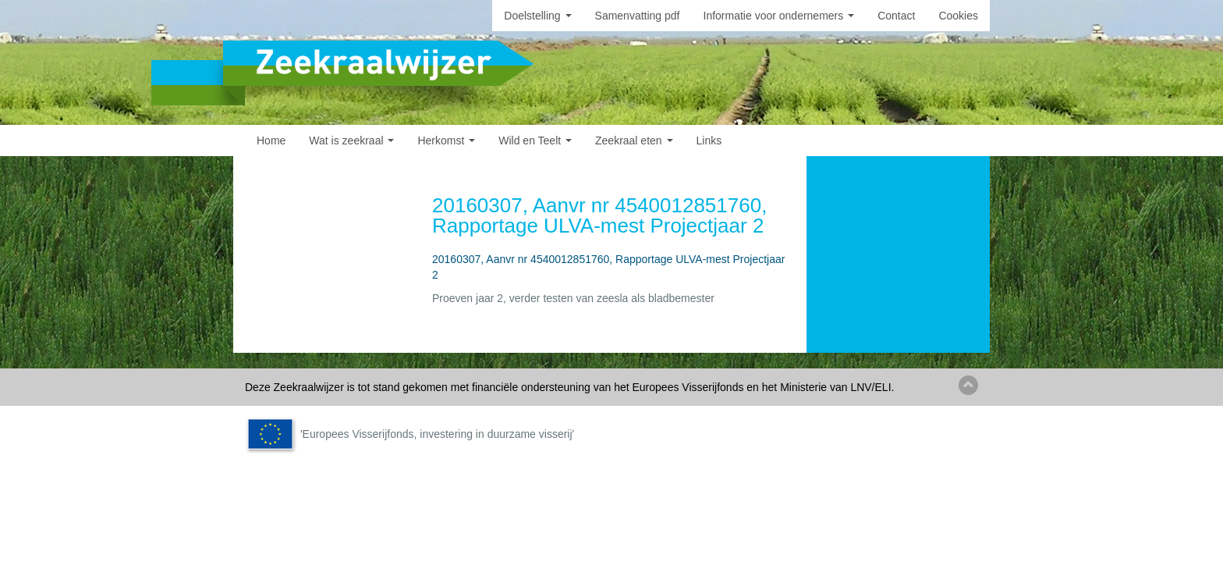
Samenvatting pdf (637, 15)
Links (709, 140)
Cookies (958, 15)
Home (271, 140)
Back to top (968, 385)
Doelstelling (537, 15)
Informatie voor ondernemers (779, 15)
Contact (896, 15)
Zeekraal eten (634, 140)
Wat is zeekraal (351, 140)
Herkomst (446, 140)
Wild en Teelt (535, 140)
